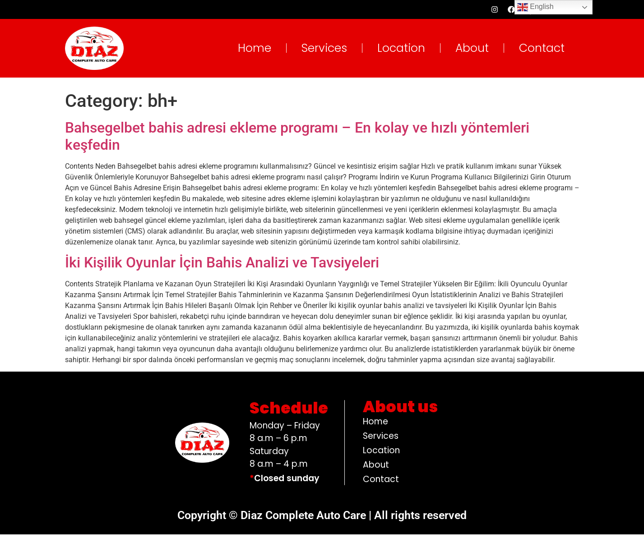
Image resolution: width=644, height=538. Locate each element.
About (472, 52)
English (535, 7)
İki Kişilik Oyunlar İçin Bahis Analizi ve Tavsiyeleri (222, 266)
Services (324, 52)
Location (401, 52)
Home (254, 52)
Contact (542, 52)
